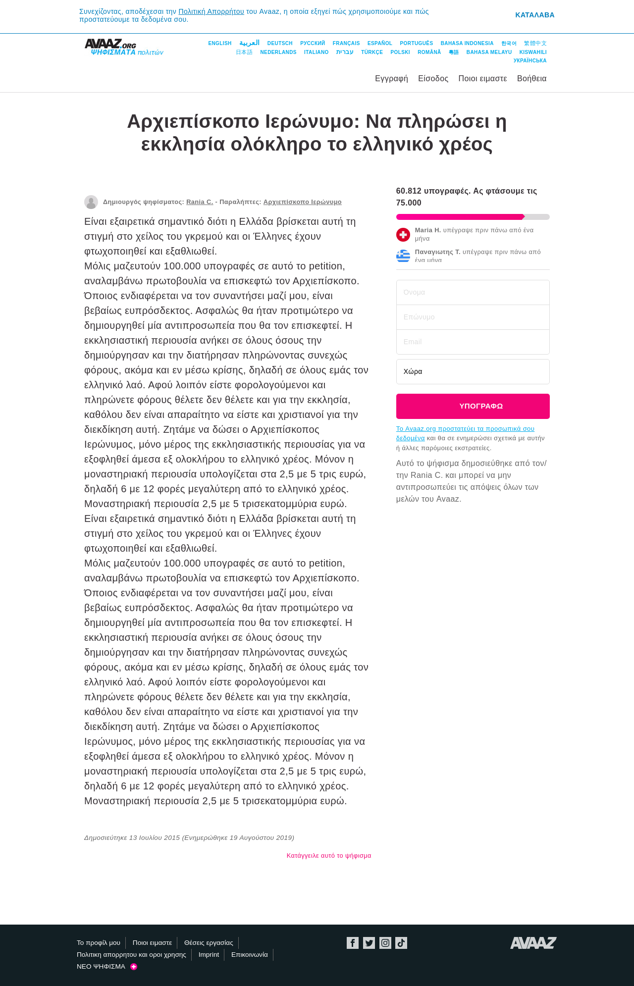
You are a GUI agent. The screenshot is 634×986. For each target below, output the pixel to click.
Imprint (209, 954)
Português (416, 43)
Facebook (353, 943)
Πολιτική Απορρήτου (212, 11)
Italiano (316, 52)
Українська (530, 60)
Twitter (369, 943)
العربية (249, 43)
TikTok (401, 943)
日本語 (244, 52)
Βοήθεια (532, 78)
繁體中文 (535, 43)
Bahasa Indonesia (467, 43)
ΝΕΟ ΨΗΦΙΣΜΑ (107, 966)
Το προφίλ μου (98, 942)
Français (346, 43)
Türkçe (372, 52)
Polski (400, 52)
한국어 (509, 43)
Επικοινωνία (249, 954)
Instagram (385, 943)
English (219, 43)
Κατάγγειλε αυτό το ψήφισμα (329, 855)
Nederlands (278, 52)
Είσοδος (433, 78)
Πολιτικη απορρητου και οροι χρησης (131, 954)
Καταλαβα (535, 15)
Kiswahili (533, 52)
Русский (312, 43)
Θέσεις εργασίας (208, 942)
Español (380, 43)
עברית (345, 52)
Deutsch (280, 43)
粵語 (454, 52)
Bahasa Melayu (489, 52)
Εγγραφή (391, 78)
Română (429, 52)
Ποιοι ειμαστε (482, 78)
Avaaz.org (533, 943)
